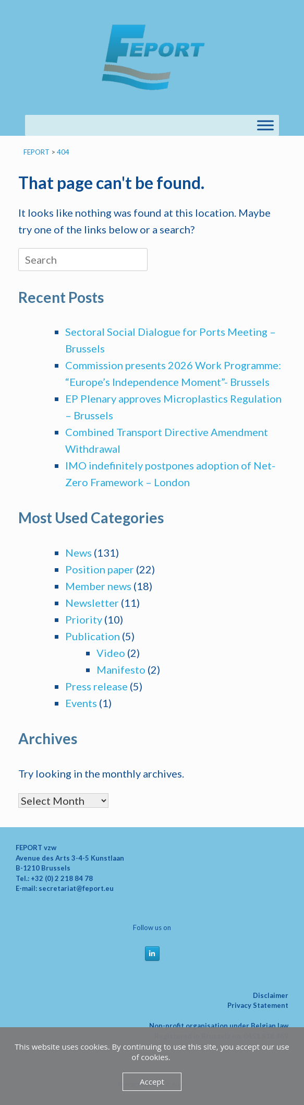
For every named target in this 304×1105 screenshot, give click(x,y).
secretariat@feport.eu (76, 888)
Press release (96, 686)
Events (81, 703)
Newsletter (92, 602)
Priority (83, 619)
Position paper (99, 569)
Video (110, 652)
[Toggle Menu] (265, 125)
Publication (92, 636)
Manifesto (120, 669)
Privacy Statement (257, 1005)
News (78, 552)
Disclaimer (270, 995)
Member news (98, 586)
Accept (152, 1081)
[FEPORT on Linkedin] (152, 953)
